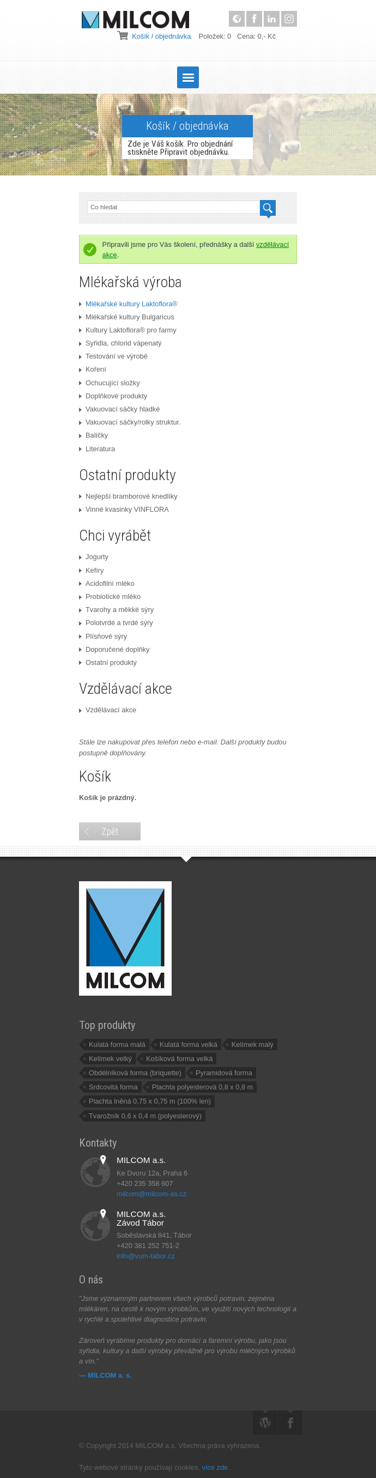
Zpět (109, 831)
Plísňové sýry (103, 636)
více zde (215, 1467)
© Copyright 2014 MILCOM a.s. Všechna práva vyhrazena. (172, 1445)
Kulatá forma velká (188, 1044)
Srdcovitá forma (113, 1087)
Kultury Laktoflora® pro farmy (128, 330)
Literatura (97, 449)
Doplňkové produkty (113, 396)
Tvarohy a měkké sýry (116, 609)
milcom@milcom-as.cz (151, 1194)
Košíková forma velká (179, 1059)
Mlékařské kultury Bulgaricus (126, 317)
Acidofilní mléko (107, 583)
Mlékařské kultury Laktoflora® (128, 304)
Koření (92, 369)
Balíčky (93, 435)
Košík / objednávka (161, 36)
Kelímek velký (110, 1059)
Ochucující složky (109, 383)
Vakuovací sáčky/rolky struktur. (130, 422)
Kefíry (91, 570)
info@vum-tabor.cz (146, 1256)
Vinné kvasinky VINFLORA (124, 509)
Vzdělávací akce (107, 710)
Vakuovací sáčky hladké (119, 409)
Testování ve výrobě (113, 356)
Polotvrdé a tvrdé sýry (116, 623)
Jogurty (93, 557)
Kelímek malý (253, 1044)
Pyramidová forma (224, 1073)
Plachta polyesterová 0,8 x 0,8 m (202, 1087)
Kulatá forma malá (117, 1044)
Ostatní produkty (108, 662)
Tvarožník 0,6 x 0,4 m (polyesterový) (145, 1116)
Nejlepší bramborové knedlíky (128, 496)
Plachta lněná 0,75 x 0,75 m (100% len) (150, 1101)
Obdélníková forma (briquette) (135, 1073)
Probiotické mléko (110, 596)
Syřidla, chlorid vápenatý (120, 343)
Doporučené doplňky (114, 649)
